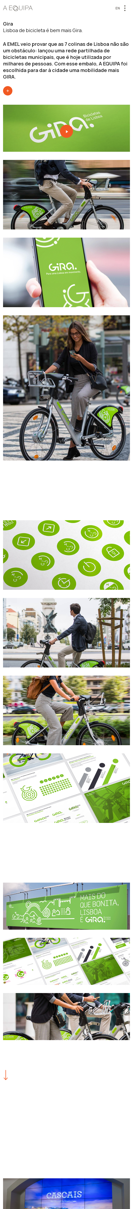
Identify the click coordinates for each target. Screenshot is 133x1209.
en (118, 8)
